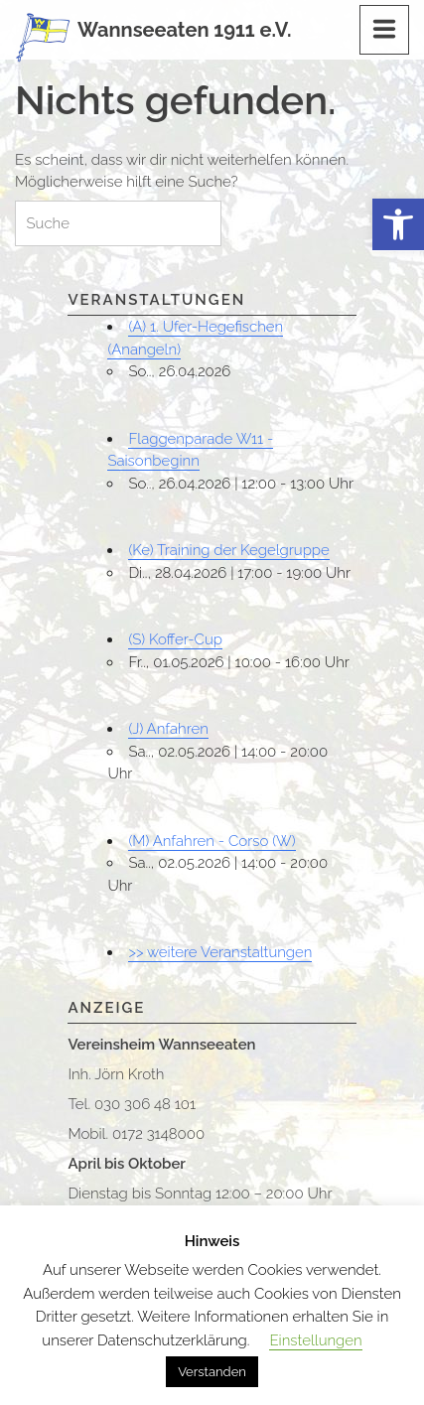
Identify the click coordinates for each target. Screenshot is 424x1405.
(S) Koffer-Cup (175, 639)
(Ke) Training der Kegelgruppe (228, 550)
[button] (398, 225)
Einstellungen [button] (315, 1340)
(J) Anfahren (168, 729)
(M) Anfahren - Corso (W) (211, 841)
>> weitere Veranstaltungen (220, 952)
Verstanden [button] (212, 1371)
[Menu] (384, 30)
